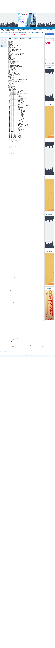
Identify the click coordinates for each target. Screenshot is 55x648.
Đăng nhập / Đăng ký (49, 33)
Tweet (1, 353)
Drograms (2, 45)
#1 (42, 346)
